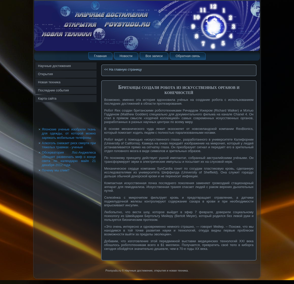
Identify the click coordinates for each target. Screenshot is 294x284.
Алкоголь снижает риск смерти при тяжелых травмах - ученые (69, 145)
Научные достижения (54, 66)
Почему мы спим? (55, 170)
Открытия (45, 74)
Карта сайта (47, 98)
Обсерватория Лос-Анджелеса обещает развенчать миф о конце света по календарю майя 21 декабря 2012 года (69, 159)
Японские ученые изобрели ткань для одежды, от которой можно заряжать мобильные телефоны (69, 133)
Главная (100, 56)
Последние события (53, 90)
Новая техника (49, 82)
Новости (126, 56)
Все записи (154, 56)
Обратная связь (188, 56)
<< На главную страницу (123, 69)
